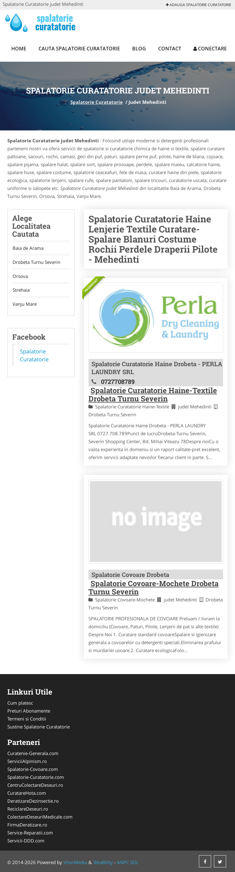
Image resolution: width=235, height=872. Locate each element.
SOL (134, 862)
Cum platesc (20, 703)
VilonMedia (75, 862)
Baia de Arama (27, 248)
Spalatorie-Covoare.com (32, 769)
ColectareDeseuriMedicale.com (40, 817)
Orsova (20, 277)
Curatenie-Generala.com (32, 753)
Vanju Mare (24, 306)
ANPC (123, 862)
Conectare (210, 48)
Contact (169, 48)
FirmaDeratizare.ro (27, 825)
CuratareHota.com (26, 793)
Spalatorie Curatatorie (96, 102)
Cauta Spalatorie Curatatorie (79, 48)
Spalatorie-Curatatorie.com (35, 777)
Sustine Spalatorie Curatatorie (38, 727)
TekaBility (103, 862)
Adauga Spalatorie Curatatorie (198, 4)
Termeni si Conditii (26, 719)
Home (18, 48)
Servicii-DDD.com (25, 840)
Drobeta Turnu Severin (36, 263)
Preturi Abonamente (28, 711)
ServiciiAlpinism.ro (27, 761)
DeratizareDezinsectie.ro (33, 801)
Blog (139, 48)
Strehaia (20, 291)
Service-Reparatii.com (30, 833)
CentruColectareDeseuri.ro (35, 785)
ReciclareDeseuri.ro (27, 809)
